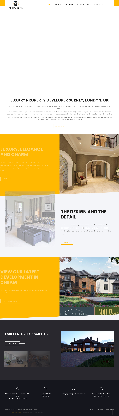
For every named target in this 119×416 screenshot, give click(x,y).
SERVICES (100, 410)
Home (49, 4)
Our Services (69, 4)
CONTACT (67, 242)
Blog (89, 4)
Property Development (13, 412)
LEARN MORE (59, 126)
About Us (58, 4)
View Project (12, 343)
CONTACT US (110, 410)
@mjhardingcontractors (18, 398)
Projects (80, 4)
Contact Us (98, 4)
